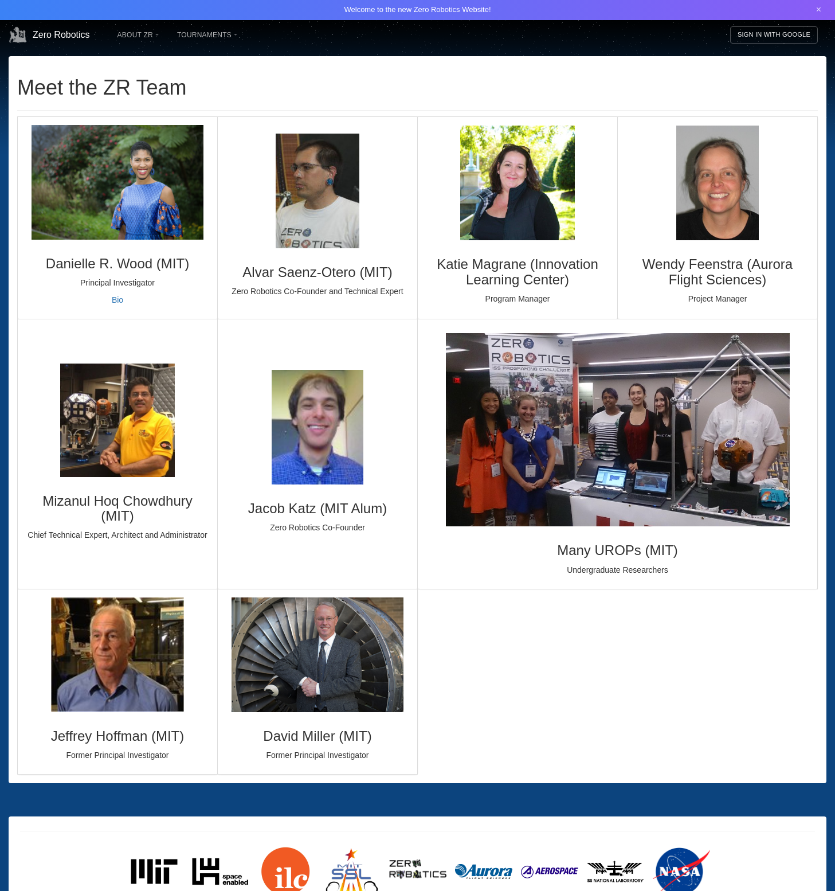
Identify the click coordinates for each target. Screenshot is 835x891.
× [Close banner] (818, 9)
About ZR (138, 35)
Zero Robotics (49, 35)
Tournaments (207, 35)
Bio (117, 299)
